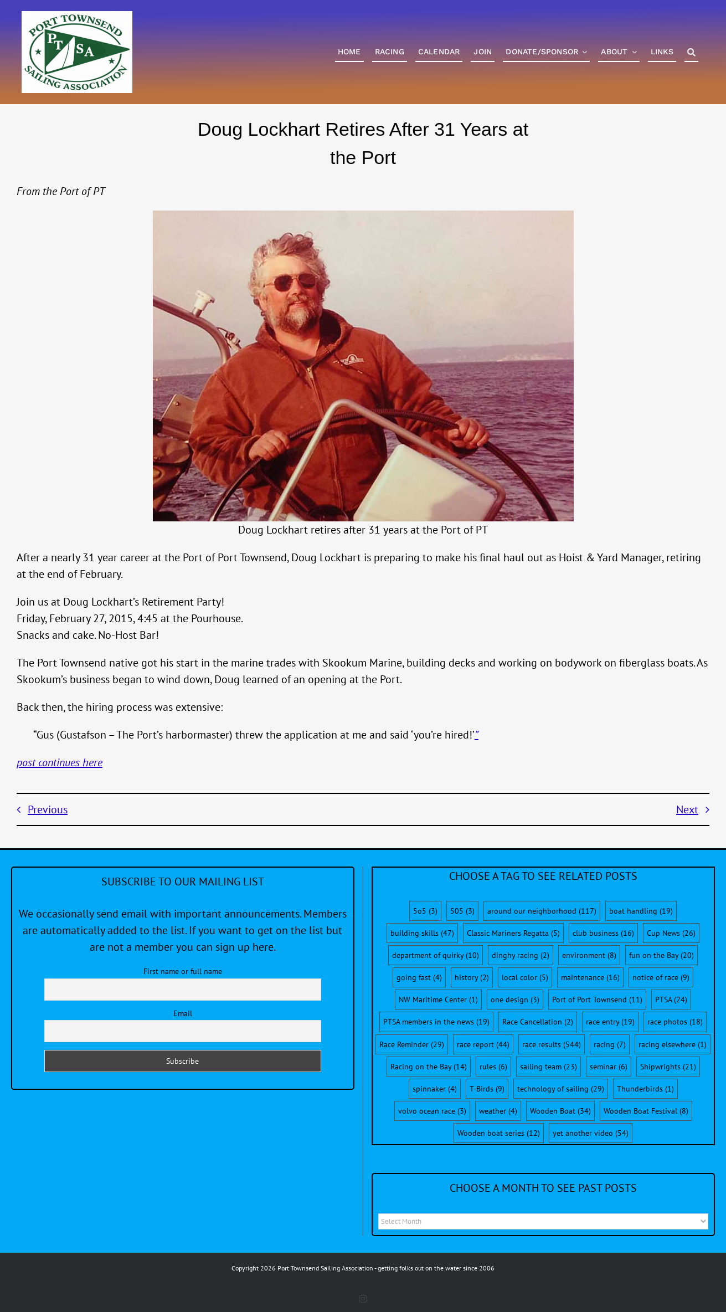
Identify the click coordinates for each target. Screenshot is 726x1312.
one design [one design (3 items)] (515, 999)
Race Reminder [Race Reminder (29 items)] (411, 1044)
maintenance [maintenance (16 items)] (590, 977)
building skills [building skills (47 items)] (422, 933)
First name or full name (182, 971)
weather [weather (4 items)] (498, 1111)
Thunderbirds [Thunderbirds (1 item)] (645, 1089)
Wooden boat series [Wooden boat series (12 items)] (498, 1133)
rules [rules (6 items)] (493, 1067)
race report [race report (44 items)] (483, 1044)
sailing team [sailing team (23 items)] (548, 1067)
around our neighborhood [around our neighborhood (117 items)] (541, 911)
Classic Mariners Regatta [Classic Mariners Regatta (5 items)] (513, 933)
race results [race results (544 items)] (551, 1044)
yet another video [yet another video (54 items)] (591, 1133)
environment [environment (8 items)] (589, 955)
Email (182, 1013)
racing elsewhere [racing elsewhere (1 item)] (673, 1044)
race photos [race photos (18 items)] (675, 1022)
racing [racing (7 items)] (610, 1044)
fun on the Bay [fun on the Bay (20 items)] (661, 955)
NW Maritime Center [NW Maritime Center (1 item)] (438, 999)
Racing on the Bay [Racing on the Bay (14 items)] (428, 1067)
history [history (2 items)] (472, 977)
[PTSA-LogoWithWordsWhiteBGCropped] (77, 16)
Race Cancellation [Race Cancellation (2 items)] (537, 1022)
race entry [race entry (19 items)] (610, 1022)
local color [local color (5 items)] (525, 977)
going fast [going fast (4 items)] (419, 977)
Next (687, 809)
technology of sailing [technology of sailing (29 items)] (560, 1089)
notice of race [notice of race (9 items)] (660, 977)
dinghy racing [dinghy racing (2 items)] (520, 955)
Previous (48, 809)
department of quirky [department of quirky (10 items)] (435, 955)
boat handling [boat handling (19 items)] (641, 911)
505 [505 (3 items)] (462, 911)
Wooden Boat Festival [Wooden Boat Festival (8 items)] (646, 1111)
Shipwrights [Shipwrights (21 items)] (668, 1067)
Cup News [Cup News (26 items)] (671, 933)
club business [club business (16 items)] (603, 933)
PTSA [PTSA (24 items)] (671, 999)
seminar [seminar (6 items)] (608, 1067)
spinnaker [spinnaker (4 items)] (435, 1089)
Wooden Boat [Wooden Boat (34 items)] (560, 1111)
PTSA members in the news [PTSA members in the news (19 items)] (436, 1022)
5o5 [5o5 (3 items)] (425, 911)
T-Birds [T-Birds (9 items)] (487, 1089)
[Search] (691, 53)
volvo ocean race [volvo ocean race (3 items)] (432, 1111)
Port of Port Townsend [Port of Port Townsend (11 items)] (597, 999)
